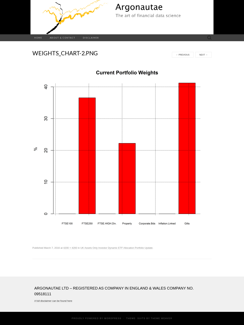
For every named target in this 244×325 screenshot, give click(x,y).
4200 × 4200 (70, 247)
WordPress (112, 318)
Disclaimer (91, 37)
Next (203, 55)
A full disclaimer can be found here (53, 300)
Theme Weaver (161, 318)
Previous (182, 55)
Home (38, 37)
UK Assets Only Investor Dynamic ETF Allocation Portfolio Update (116, 247)
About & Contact (62, 37)
